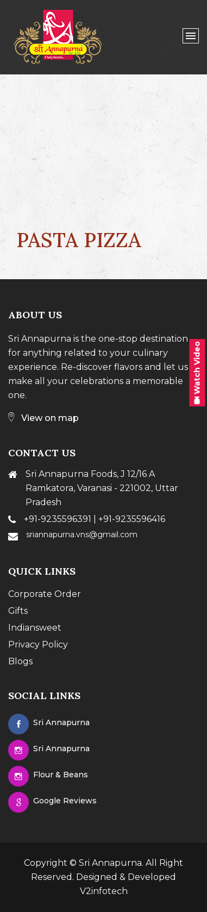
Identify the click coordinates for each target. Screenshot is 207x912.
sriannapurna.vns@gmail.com (81, 534)
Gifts (18, 611)
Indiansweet (34, 627)
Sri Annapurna (110, 863)
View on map (43, 418)
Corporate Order (44, 594)
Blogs (20, 661)
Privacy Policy (38, 644)
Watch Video (197, 372)
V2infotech (104, 891)
